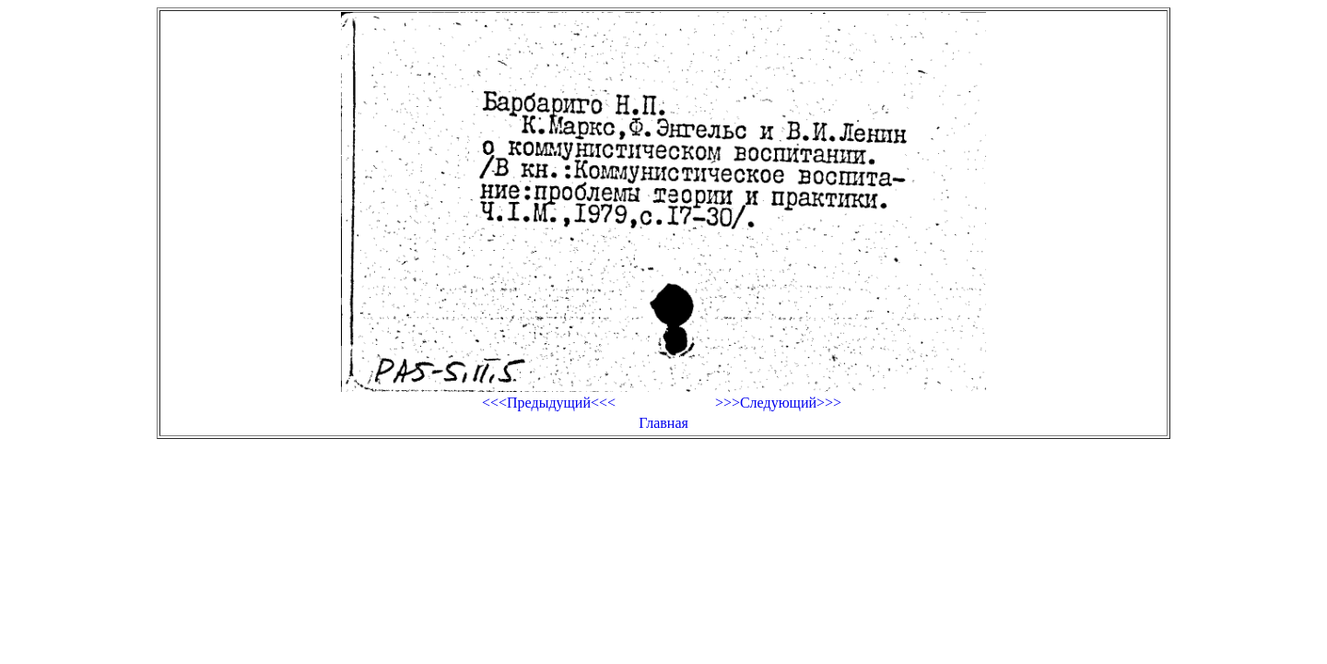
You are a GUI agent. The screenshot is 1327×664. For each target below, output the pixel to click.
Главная (663, 423)
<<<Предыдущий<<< (549, 402)
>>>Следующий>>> (778, 402)
